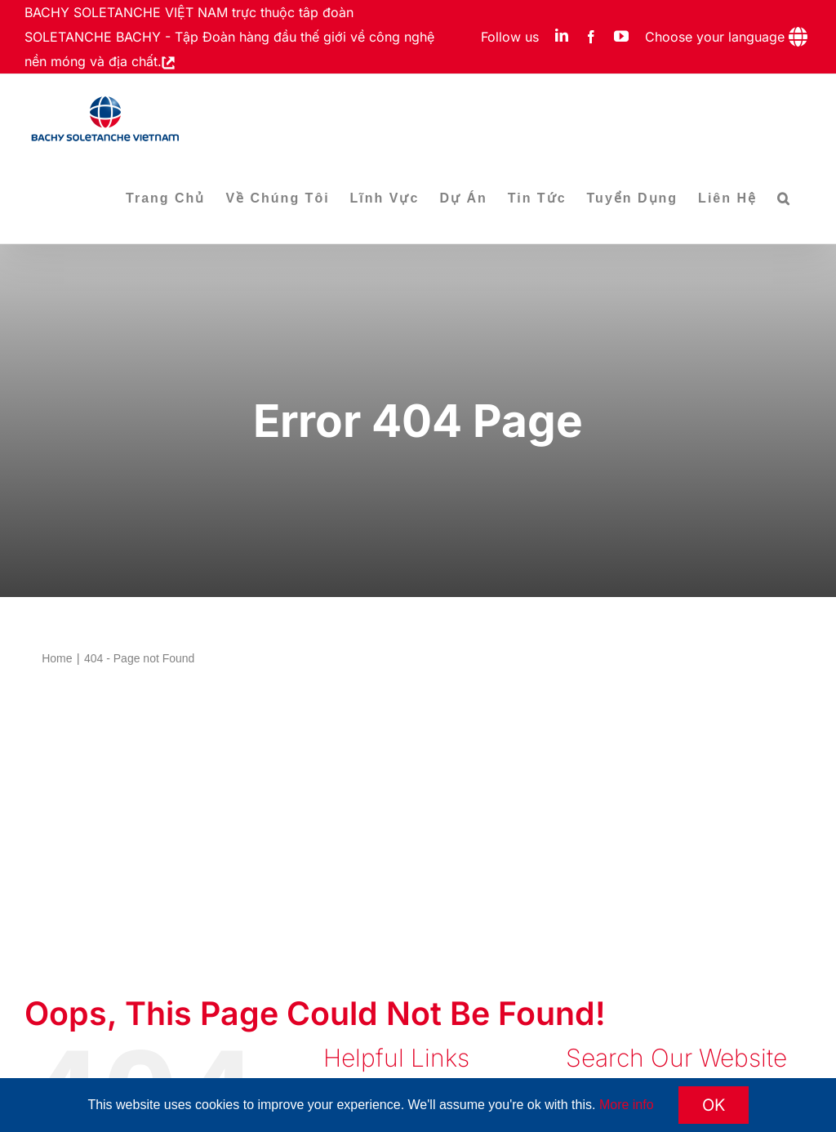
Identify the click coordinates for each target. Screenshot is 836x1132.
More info (626, 1105)
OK (713, 1105)
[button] (784, 198)
